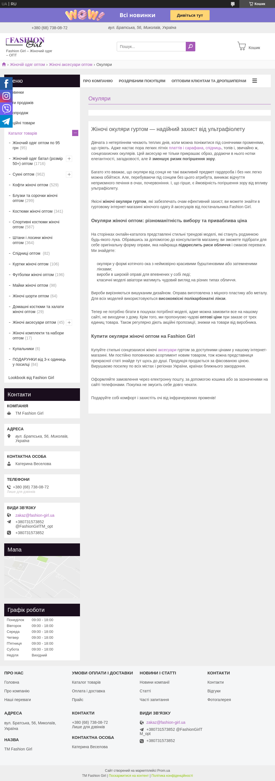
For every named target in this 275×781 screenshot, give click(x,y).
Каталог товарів (22, 133)
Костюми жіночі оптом (32, 211)
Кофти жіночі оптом (30, 185)
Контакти (215, 682)
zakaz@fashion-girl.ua (34, 515)
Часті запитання (154, 699)
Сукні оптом (23, 174)
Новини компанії (154, 682)
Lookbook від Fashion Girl (31, 377)
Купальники (23, 348)
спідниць (213, 148)
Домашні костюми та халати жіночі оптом (38, 309)
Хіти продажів (20, 102)
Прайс (77, 699)
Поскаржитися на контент (129, 776)
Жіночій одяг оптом (27, 64)
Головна (11, 682)
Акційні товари (21, 123)
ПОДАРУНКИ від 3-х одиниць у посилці (39, 362)
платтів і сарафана (186, 148)
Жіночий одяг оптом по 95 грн (36, 145)
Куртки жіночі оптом (31, 264)
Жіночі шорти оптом (31, 296)
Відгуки (214, 691)
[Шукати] (190, 46)
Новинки (16, 92)
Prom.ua (163, 771)
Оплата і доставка (88, 691)
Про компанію (98, 81)
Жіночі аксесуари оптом (71, 64)
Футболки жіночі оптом (33, 274)
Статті (145, 691)
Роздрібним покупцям (142, 81)
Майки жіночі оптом (30, 285)
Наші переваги (17, 699)
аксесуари (167, 350)
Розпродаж (18, 113)
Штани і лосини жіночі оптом (32, 240)
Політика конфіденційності (172, 776)
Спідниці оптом (27, 253)
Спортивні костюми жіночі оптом (36, 224)
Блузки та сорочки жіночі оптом (35, 198)
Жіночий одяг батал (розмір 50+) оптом (38, 161)
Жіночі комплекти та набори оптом (38, 335)
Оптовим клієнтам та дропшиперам (208, 81)
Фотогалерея (219, 699)
